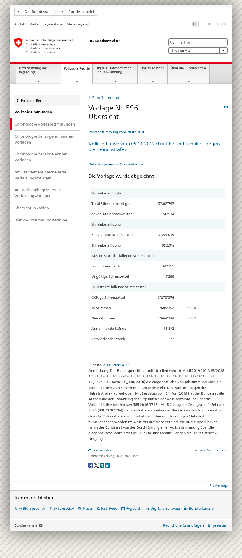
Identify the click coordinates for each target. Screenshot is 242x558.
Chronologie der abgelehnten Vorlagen (40, 157)
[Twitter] (97, 465)
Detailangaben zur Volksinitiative (115, 164)
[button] (173, 42)
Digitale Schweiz (165, 508)
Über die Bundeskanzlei (189, 68)
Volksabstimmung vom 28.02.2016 (116, 132)
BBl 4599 (118, 365)
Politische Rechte (78, 70)
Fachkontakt (103, 450)
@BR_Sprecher (32, 508)
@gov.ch (133, 508)
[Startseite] (84, 45)
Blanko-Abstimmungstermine (40, 220)
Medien (34, 24)
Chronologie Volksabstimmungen (44, 124)
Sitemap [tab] (220, 485)
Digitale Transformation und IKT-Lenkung (114, 70)
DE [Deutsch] (195, 24)
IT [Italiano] (209, 24)
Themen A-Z (198, 50)
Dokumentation (153, 68)
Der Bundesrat (34, 11)
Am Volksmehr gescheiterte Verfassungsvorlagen (39, 192)
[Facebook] (91, 465)
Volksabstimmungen (33, 112)
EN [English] (224, 24)
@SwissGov (64, 508)
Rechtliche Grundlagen (183, 525)
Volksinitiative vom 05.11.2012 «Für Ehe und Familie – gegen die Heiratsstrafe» (154, 146)
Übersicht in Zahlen (31, 207)
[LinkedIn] (107, 465)
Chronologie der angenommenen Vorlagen (44, 139)
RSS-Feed (109, 508)
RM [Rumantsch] (216, 24)
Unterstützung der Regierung (33, 70)
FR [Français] (202, 24)
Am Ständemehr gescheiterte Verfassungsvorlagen (40, 175)
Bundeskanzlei (78, 11)
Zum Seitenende (106, 97)
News (88, 508)
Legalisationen (53, 24)
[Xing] (102, 465)
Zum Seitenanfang (213, 450)
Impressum (218, 525)
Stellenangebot (78, 24)
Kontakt (20, 24)
